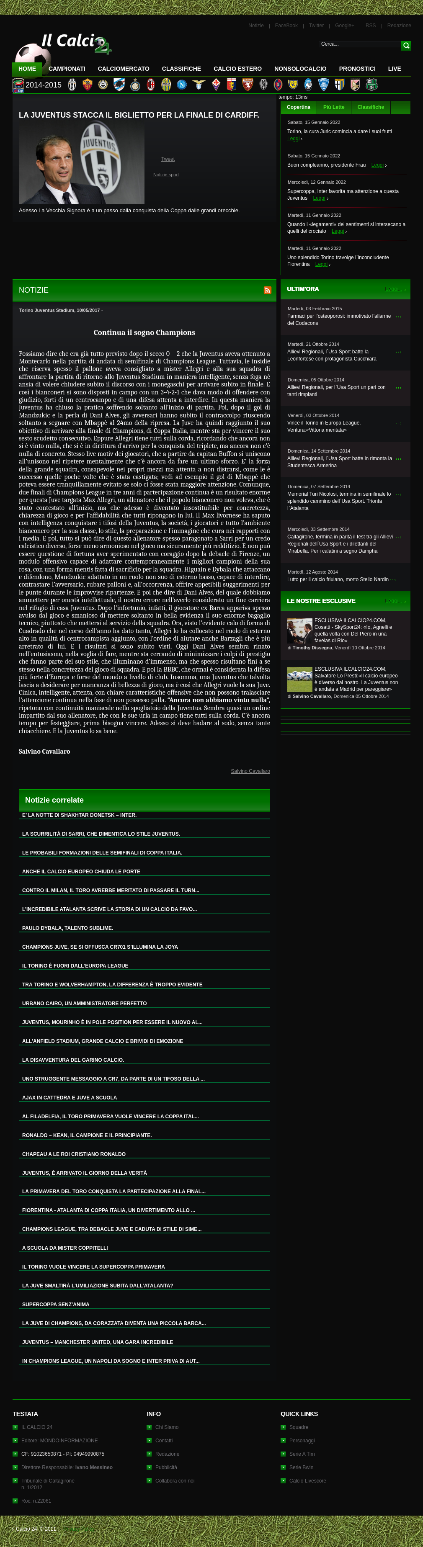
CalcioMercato (124, 68)
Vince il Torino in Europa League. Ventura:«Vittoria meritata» (324, 426)
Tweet (168, 159)
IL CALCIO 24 (36, 1427)
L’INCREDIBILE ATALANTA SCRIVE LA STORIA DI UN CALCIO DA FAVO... (109, 909)
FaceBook (286, 25)
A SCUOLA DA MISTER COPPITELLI (65, 1248)
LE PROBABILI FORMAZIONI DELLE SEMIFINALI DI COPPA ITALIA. (102, 853)
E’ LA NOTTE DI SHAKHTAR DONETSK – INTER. (79, 815)
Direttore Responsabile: (67, 1467)
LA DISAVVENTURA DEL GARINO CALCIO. (73, 1060)
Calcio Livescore (307, 1481)
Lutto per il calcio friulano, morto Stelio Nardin (338, 579)
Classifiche (371, 107)
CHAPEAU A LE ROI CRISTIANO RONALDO (74, 1154)
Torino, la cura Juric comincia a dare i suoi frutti (339, 131)
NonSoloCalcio (300, 68)
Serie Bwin (301, 1467)
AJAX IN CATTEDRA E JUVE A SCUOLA (69, 1098)
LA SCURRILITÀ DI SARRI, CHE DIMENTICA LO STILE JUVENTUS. (101, 834)
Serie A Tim (302, 1454)
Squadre (298, 1427)
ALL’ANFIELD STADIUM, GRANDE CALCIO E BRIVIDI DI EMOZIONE (102, 1041)
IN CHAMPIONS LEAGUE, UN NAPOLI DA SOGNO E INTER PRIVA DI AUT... (111, 1361)
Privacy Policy (79, 1529)
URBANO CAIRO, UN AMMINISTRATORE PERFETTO (84, 1003)
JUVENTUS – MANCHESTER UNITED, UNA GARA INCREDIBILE (97, 1342)
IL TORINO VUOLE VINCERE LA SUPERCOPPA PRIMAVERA (93, 1267)
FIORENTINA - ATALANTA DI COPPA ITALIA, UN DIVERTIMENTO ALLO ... (108, 1210)
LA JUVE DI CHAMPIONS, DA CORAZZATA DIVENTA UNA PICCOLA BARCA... (114, 1323)
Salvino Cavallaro (250, 771)
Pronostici (357, 68)
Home (27, 68)
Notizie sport (166, 174)
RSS (371, 25)
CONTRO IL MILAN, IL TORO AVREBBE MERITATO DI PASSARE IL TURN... (110, 890)
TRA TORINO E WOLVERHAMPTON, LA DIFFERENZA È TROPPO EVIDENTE (112, 985)
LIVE (394, 68)
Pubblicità (166, 1467)
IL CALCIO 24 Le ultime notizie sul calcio (62, 53)
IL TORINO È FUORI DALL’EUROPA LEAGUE (75, 966)
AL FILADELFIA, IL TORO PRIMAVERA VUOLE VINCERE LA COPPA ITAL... (110, 1117)
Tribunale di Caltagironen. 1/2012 (48, 1484)
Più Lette (334, 107)
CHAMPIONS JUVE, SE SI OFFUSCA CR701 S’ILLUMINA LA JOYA (100, 947)
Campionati (67, 68)
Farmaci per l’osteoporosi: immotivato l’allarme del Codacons (339, 319)
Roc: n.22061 (36, 1501)
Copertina (298, 107)
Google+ (344, 25)
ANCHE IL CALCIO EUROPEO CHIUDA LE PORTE (81, 872)
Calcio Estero (238, 68)
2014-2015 (44, 85)
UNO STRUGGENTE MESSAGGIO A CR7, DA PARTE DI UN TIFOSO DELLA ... (113, 1079)
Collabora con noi (174, 1481)
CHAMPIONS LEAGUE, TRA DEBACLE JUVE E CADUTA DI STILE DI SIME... (111, 1229)
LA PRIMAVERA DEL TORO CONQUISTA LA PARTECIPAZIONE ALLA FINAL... (114, 1191)
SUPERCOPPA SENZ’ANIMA (56, 1305)
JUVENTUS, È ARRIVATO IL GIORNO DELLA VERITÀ (84, 1173)
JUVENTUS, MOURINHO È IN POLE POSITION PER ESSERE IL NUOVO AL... (112, 1022)
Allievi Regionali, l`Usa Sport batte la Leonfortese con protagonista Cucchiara (332, 355)
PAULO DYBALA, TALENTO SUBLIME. (67, 928)
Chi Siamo (166, 1427)
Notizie (256, 25)
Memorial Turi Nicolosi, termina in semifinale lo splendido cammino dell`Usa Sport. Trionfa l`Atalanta (339, 501)
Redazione (399, 25)
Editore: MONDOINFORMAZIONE (59, 1441)
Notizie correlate (54, 800)
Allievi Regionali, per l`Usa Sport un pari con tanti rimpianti (336, 390)
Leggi (293, 139)
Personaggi (302, 1441)
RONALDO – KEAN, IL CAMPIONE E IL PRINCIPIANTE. (87, 1135)
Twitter (316, 25)
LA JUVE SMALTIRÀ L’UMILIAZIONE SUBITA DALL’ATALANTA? (97, 1286)
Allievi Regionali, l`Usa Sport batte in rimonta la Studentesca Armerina (339, 462)
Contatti (164, 1441)
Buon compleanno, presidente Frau (326, 165)
